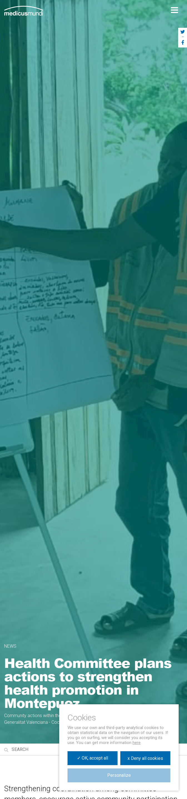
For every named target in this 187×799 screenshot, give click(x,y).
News (10, 646)
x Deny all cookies (145, 758)
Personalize (119, 775)
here (137, 742)
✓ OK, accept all (92, 758)
